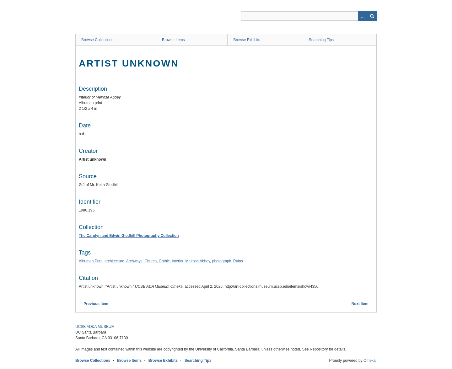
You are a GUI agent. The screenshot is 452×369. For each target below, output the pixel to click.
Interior (177, 261)
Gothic (164, 261)
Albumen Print (90, 261)
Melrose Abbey (198, 261)
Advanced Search (362, 16)
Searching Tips (321, 40)
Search (372, 16)
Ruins (238, 261)
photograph (221, 261)
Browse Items (173, 40)
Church (150, 261)
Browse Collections (97, 40)
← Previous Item (93, 304)
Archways (134, 261)
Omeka (369, 360)
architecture (114, 261)
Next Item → (362, 304)
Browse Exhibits (246, 40)
